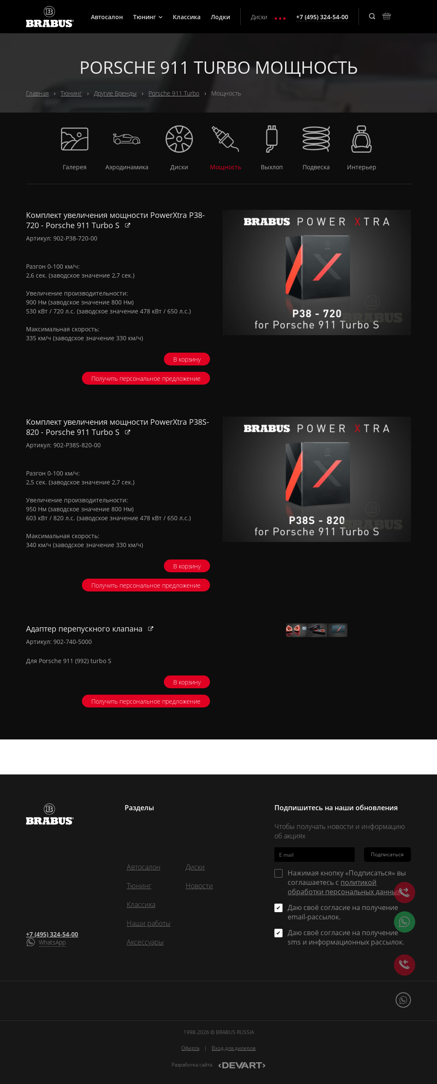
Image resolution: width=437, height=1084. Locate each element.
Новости (199, 885)
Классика (187, 17)
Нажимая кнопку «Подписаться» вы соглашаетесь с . (347, 882)
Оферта (190, 1048)
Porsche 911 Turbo (174, 93)
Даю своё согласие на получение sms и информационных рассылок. (346, 937)
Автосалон (107, 17)
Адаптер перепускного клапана (85, 628)
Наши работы (149, 923)
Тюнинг (148, 17)
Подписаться (387, 854)
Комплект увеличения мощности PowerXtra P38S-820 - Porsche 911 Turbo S (117, 427)
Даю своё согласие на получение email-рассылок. (343, 912)
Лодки (220, 17)
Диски (259, 17)
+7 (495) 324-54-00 (52, 934)
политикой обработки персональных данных (344, 887)
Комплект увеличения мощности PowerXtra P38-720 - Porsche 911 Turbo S (115, 220)
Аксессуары (145, 942)
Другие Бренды (115, 93)
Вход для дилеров (234, 1048)
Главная (37, 93)
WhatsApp (52, 942)
